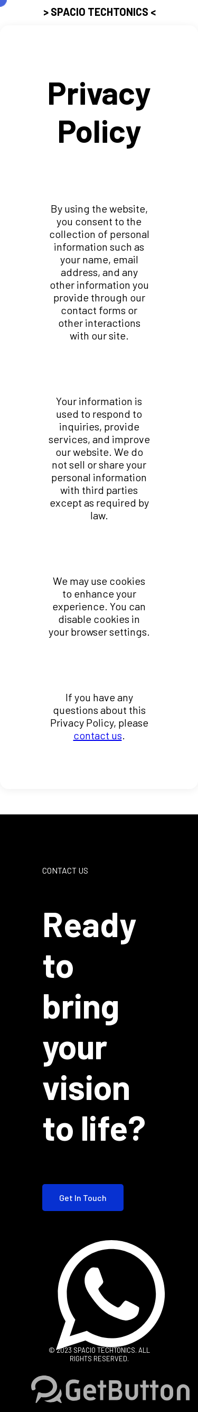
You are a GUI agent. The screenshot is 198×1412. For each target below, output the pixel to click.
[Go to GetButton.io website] (110, 1390)
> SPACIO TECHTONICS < (99, 11)
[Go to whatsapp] (110, 1370)
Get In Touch (83, 1198)
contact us (97, 735)
